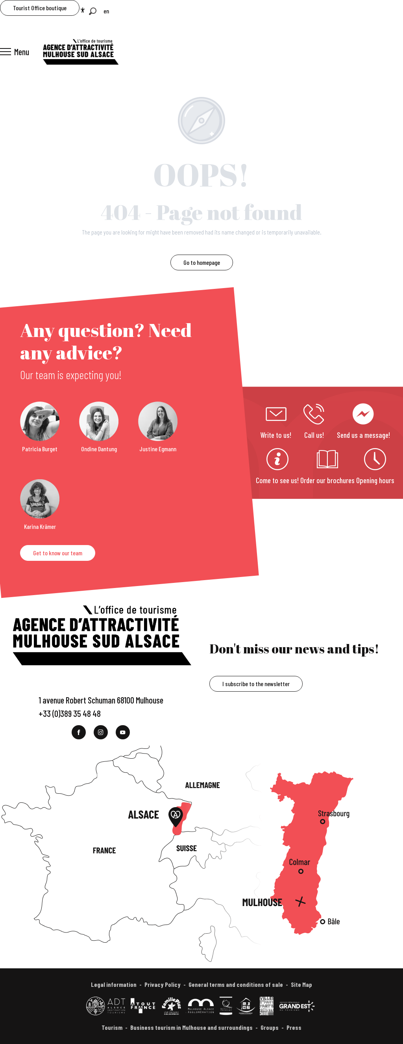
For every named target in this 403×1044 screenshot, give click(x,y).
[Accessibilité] (82, 10)
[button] (93, 11)
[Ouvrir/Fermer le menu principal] (14, 51)
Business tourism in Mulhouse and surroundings (191, 1027)
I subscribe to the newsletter (256, 683)
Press (294, 1027)
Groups (270, 1027)
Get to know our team (57, 552)
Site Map (301, 984)
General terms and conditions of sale (236, 984)
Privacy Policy (162, 984)
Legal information (114, 984)
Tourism (112, 1027)
